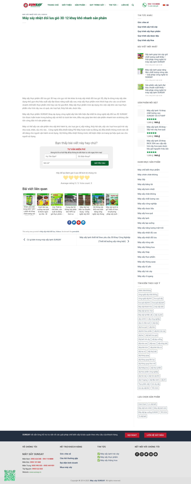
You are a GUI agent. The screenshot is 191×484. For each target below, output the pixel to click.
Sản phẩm (80, 5)
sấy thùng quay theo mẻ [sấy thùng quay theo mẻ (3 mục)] (146, 364)
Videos (44, 14)
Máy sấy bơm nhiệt (146, 189)
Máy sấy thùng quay (147, 262)
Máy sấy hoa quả (145, 213)
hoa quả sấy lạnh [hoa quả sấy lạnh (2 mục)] (158, 303)
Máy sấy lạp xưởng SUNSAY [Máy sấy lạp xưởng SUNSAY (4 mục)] (148, 412)
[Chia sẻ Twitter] (74, 222)
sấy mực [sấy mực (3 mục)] (153, 343)
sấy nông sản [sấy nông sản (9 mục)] (162, 343)
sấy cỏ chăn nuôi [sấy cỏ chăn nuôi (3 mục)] (144, 323)
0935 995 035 (37, 466)
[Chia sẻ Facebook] (69, 222)
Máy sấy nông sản (146, 242)
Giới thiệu (67, 5)
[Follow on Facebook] (137, 454)
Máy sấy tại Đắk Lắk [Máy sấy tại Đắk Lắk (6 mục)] (145, 315)
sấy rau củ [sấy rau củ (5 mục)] (141, 351)
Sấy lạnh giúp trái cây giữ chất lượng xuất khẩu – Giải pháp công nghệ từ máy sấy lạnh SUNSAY (156, 58)
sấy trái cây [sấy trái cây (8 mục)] (142, 376)
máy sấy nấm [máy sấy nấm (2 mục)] (159, 307)
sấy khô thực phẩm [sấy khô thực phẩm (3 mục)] (145, 331)
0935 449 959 (49, 466)
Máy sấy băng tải (145, 184)
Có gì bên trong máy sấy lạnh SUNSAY (41, 239)
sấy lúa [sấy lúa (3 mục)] (140, 335)
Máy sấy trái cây (145, 271)
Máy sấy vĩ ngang (145, 276)
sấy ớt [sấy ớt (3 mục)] (163, 380)
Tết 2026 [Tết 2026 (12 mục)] (163, 412)
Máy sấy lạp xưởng (146, 223)
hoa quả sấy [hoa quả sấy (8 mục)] (158, 298)
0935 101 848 (35, 462)
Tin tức (113, 5)
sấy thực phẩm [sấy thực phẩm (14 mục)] (156, 368)
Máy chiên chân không (148, 174)
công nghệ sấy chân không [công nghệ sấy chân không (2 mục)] (147, 294)
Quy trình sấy (98, 5)
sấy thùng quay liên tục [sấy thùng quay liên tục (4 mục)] (146, 360)
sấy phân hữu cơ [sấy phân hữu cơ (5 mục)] (156, 347)
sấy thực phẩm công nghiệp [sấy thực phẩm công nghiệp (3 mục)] (148, 372)
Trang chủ (53, 5)
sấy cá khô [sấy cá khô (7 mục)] (142, 319)
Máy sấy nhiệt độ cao (147, 232)
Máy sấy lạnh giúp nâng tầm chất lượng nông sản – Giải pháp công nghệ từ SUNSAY (156, 73)
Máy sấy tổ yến (144, 266)
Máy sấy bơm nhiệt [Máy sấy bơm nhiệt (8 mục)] (145, 408)
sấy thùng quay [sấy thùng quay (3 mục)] (143, 355)
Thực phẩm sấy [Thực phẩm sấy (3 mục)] (143, 384)
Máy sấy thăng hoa (146, 247)
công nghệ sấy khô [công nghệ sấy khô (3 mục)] (145, 298)
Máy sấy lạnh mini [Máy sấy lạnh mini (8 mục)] (160, 408)
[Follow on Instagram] (142, 454)
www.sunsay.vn (35, 472)
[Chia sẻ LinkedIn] (83, 222)
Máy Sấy (141, 179)
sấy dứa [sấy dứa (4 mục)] (155, 323)
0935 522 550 (37, 469)
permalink (75, 231)
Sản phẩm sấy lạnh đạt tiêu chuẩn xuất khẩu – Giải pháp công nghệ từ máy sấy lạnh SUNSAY (155, 89)
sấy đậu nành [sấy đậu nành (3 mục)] (154, 380)
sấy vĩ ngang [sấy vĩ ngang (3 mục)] (142, 380)
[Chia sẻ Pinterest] (78, 222)
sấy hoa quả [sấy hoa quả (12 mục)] (142, 327)
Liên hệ (125, 5)
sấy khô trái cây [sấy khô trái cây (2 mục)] (159, 331)
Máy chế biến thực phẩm (149, 169)
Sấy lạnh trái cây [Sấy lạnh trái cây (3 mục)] (144, 339)
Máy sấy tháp (143, 252)
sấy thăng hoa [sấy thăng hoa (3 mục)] (143, 368)
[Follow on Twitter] (146, 454)
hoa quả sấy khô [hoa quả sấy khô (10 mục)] (144, 303)
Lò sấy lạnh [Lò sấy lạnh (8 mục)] (152, 404)
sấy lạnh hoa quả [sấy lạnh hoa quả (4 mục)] (151, 335)
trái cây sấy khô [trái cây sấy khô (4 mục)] (143, 388)
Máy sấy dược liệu (146, 208)
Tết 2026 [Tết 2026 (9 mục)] (155, 388)
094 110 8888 (154, 4)
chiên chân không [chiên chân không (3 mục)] (144, 290)
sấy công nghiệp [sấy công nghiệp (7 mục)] (154, 319)
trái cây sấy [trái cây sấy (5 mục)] (155, 384)
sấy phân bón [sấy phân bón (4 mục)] (143, 347)
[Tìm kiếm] (133, 5)
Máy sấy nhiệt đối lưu (31, 14)
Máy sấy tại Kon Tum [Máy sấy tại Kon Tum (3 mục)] (145, 311)
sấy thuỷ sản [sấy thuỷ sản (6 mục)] (152, 351)
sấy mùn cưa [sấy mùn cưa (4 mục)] (142, 343)
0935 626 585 (36, 459)
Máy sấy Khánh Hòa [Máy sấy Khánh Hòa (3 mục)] (145, 307)
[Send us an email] (151, 454)
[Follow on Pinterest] (155, 454)
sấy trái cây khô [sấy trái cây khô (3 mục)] (154, 376)
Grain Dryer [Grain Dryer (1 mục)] (142, 404)
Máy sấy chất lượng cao (148, 199)
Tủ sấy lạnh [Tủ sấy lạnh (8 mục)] (142, 416)
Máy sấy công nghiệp (147, 203)
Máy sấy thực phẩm (146, 257)
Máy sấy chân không (147, 194)
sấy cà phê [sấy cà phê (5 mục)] (158, 315)
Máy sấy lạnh (143, 218)
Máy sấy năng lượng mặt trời (150, 228)
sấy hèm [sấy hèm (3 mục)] (152, 327)
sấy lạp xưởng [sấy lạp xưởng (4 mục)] (157, 339)
